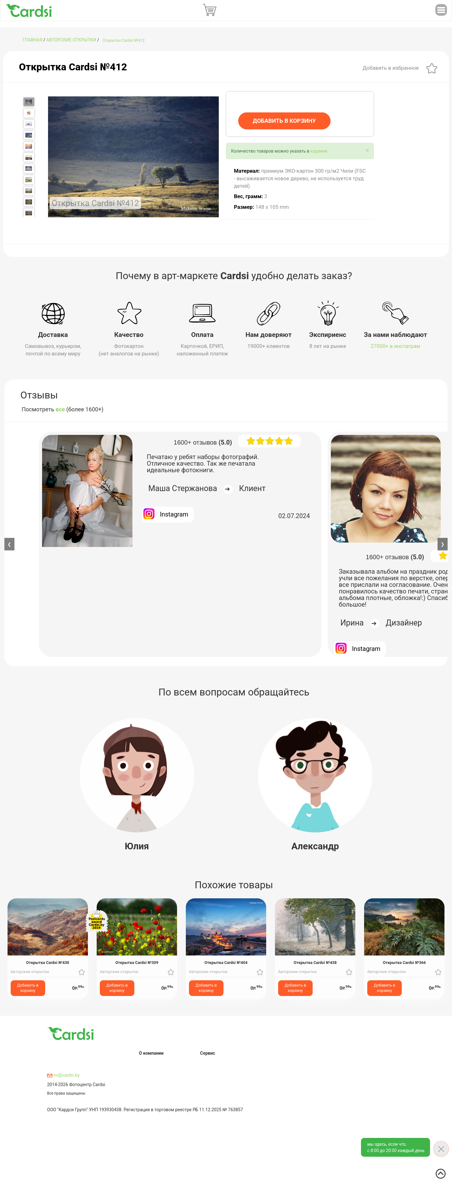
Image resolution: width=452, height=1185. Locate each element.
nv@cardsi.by (63, 1075)
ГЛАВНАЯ (32, 39)
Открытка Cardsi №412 (124, 40)
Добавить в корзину (28, 987)
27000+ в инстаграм (395, 346)
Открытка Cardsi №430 (47, 962)
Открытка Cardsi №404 (225, 962)
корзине (318, 151)
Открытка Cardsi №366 (404, 962)
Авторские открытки (71, 39)
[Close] (367, 150)
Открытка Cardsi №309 (136, 962)
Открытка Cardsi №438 (315, 962)
